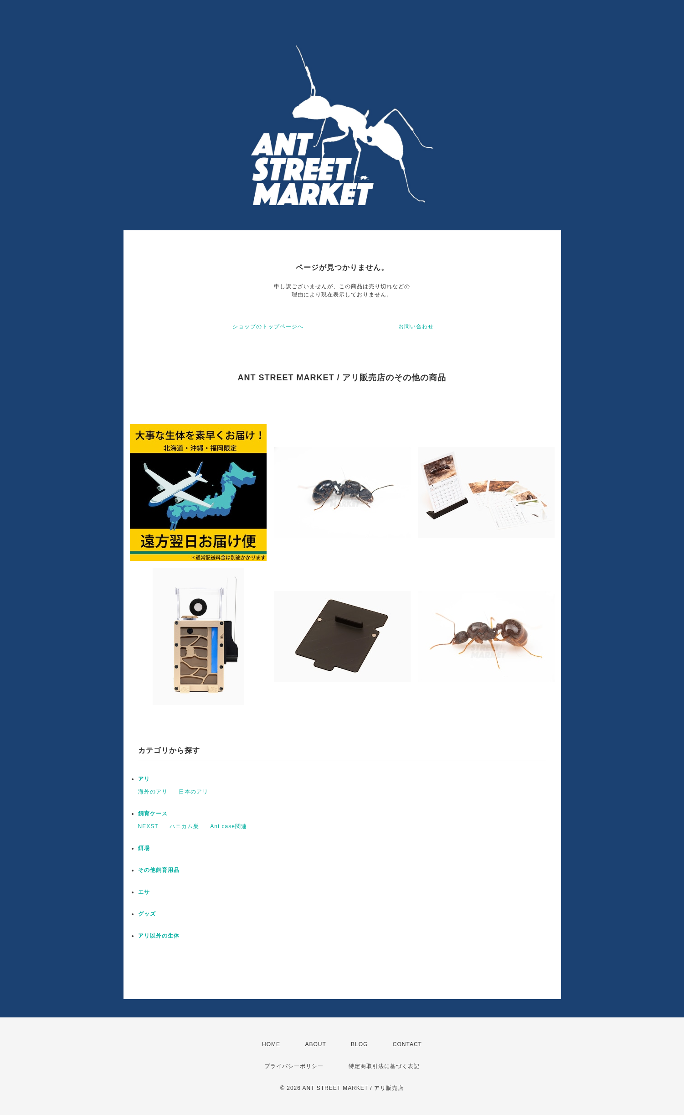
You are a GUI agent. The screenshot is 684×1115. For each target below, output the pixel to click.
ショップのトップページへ (267, 326)
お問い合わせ (416, 326)
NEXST (148, 826)
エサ (144, 892)
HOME (271, 1044)
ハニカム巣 (184, 826)
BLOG (359, 1044)
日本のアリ (193, 791)
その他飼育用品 (159, 870)
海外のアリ (153, 791)
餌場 (144, 848)
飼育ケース (153, 813)
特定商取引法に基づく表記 (384, 1066)
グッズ (147, 914)
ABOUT (315, 1044)
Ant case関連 (228, 826)
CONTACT (407, 1044)
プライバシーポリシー (294, 1066)
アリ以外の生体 (159, 936)
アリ (144, 779)
